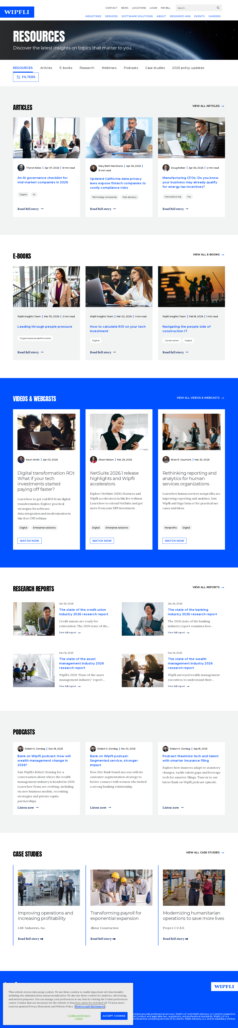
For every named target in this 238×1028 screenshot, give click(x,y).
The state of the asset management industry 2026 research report (81, 663)
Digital (23, 194)
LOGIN (153, 8)
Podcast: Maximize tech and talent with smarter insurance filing (191, 758)
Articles (46, 68)
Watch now (29, 540)
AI (34, 194)
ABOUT (161, 16)
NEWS (124, 8)
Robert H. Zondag (35, 748)
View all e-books (206, 254)
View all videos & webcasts (198, 397)
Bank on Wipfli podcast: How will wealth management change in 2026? (44, 760)
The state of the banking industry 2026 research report (192, 612)
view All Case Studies (203, 852)
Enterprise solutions (44, 527)
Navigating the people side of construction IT (187, 329)
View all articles (206, 106)
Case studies (155, 68)
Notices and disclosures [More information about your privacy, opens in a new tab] (90, 1006)
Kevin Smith (33, 459)
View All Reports (206, 587)
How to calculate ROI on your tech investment (118, 329)
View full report (67, 632)
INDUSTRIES (93, 16)
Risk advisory (130, 197)
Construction (172, 340)
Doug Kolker (178, 167)
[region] (68, 1004)
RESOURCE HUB (180, 16)
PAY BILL (166, 8)
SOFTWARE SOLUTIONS (137, 16)
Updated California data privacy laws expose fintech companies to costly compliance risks (118, 183)
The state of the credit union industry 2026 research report (83, 612)
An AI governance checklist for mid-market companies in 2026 (42, 180)
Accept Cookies (114, 1015)
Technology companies (104, 197)
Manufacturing (173, 196)
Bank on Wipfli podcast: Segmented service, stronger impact (114, 760)
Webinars (109, 68)
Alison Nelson (106, 459)
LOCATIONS (139, 8)
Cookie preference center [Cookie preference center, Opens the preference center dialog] (78, 1017)
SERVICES (111, 16)
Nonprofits (171, 527)
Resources (23, 68)
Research (87, 68)
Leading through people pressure (44, 326)
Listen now (25, 807)
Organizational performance (35, 338)
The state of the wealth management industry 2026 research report (190, 663)
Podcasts (131, 68)
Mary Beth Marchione (111, 166)
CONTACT (111, 8)
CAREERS (214, 16)
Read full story (28, 209)
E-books (66, 68)
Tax (189, 196)
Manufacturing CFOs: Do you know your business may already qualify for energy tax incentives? (191, 182)
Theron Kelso (33, 167)
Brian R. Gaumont (181, 459)
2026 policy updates (188, 68)
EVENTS (199, 16)
